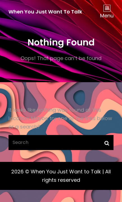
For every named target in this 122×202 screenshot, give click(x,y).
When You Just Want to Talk (45, 11)
